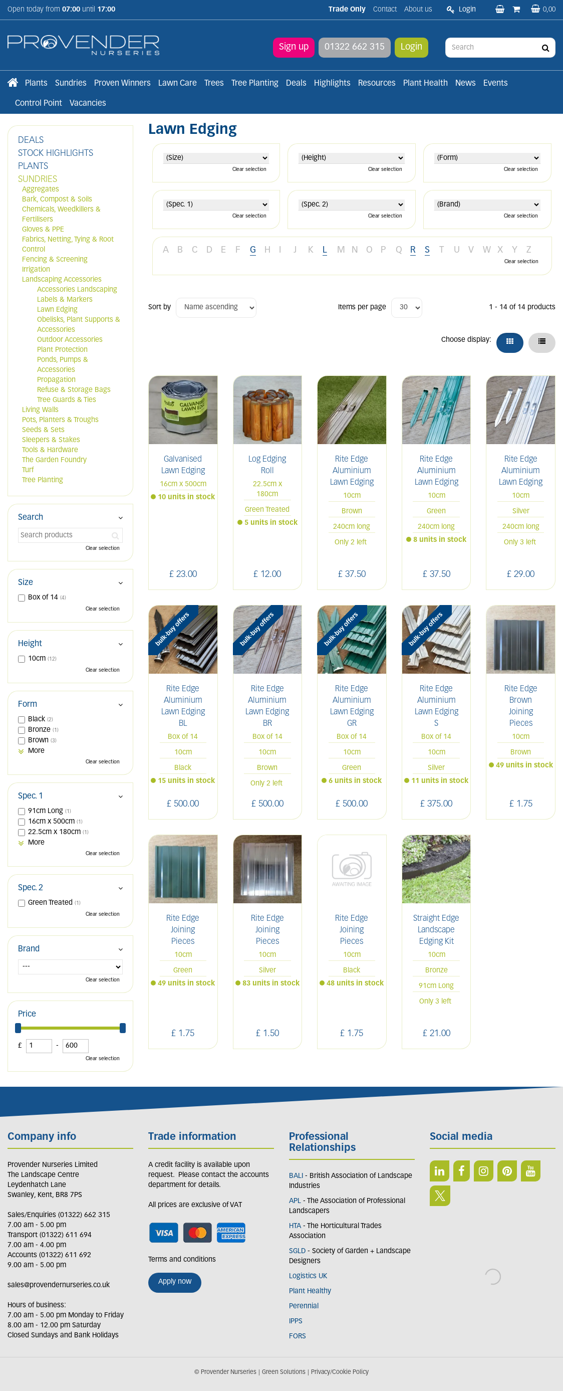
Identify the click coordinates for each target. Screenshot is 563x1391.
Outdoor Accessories (70, 340)
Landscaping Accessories (62, 280)
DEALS (31, 140)
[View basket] (543, 10)
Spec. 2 (30, 888)
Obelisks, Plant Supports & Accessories (78, 325)
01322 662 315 (355, 47)
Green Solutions (284, 1372)
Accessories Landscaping (77, 290)
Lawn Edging (57, 310)
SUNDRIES (37, 179)
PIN (507, 1170)
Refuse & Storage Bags (74, 390)
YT (530, 1170)
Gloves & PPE (43, 230)
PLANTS (33, 166)
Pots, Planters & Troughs (60, 420)
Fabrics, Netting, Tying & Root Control (68, 245)
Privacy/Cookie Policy (340, 1372)
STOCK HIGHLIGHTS (55, 153)
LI (439, 1170)
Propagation (56, 380)
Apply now (174, 1282)
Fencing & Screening (55, 260)
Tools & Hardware (50, 450)
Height (30, 644)
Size (25, 583)
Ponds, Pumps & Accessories (62, 365)
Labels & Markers (65, 300)
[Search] (500, 48)
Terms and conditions (182, 1260)
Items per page (362, 307)
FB (461, 1170)
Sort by (159, 307)
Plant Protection (62, 350)
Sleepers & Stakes (51, 440)
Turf (28, 470)
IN (483, 1170)
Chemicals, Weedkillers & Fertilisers (61, 215)
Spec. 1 (30, 796)
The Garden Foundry (54, 460)
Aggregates (40, 189)
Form (27, 705)
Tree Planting (42, 480)
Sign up (294, 47)
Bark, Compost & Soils (57, 200)
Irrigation (36, 270)
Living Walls (40, 410)
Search (30, 518)
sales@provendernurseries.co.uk (59, 1285)
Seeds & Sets (43, 430)
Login (411, 47)
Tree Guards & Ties (66, 400)
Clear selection (249, 169)
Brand (29, 949)
